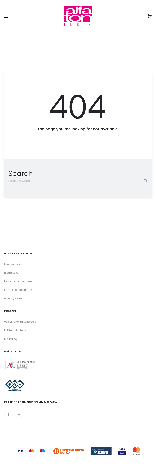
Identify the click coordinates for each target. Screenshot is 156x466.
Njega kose (11, 272)
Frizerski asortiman (16, 264)
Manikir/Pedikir (13, 298)
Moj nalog (10, 339)
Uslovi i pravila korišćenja (20, 321)
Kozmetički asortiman (18, 290)
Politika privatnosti (15, 330)
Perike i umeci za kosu (18, 281)
